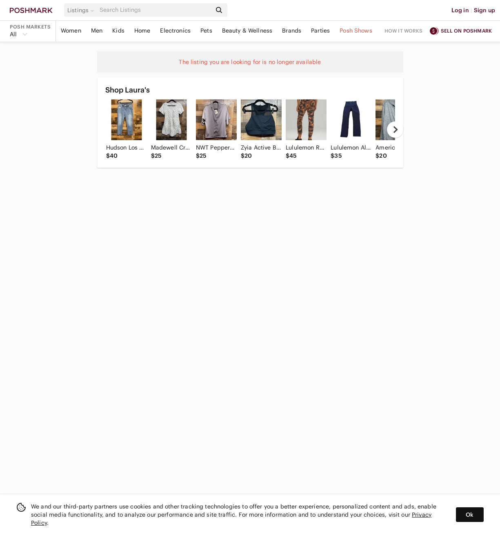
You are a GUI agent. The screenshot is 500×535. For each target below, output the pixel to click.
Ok (469, 514)
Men (96, 30)
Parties (320, 30)
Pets (206, 30)
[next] (395, 129)
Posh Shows (356, 30)
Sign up (484, 10)
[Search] (155, 10)
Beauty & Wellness (247, 30)
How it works (403, 31)
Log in (460, 10)
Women (71, 30)
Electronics (175, 30)
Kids (118, 30)
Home (142, 30)
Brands (291, 30)
